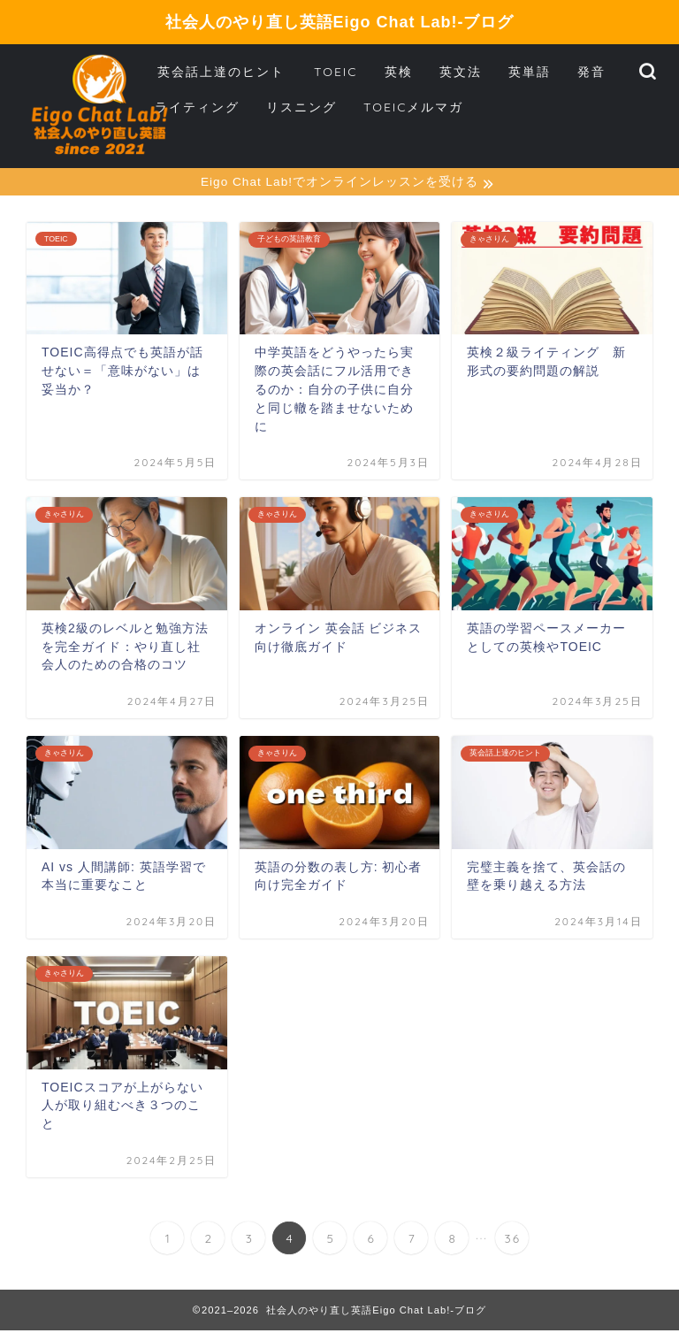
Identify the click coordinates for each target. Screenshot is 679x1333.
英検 (399, 72)
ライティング (197, 107)
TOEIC (336, 72)
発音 (591, 72)
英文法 (460, 72)
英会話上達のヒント (221, 72)
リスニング (301, 107)
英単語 (529, 72)
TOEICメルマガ (413, 107)
